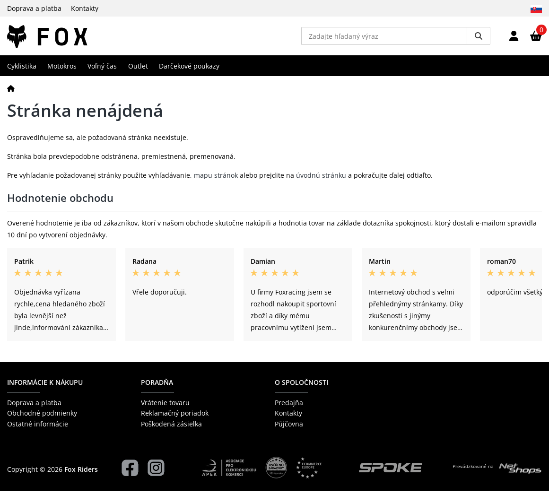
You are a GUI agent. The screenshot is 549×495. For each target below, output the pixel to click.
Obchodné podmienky (42, 416)
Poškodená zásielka (171, 427)
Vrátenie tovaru (165, 406)
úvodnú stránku (321, 178)
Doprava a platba (34, 8)
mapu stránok (216, 178)
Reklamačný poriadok (175, 416)
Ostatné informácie (37, 427)
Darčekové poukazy (189, 69)
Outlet (138, 69)
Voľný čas (102, 69)
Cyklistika (21, 69)
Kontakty (84, 8)
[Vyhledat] (478, 38)
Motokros (62, 69)
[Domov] (11, 91)
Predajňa (289, 406)
